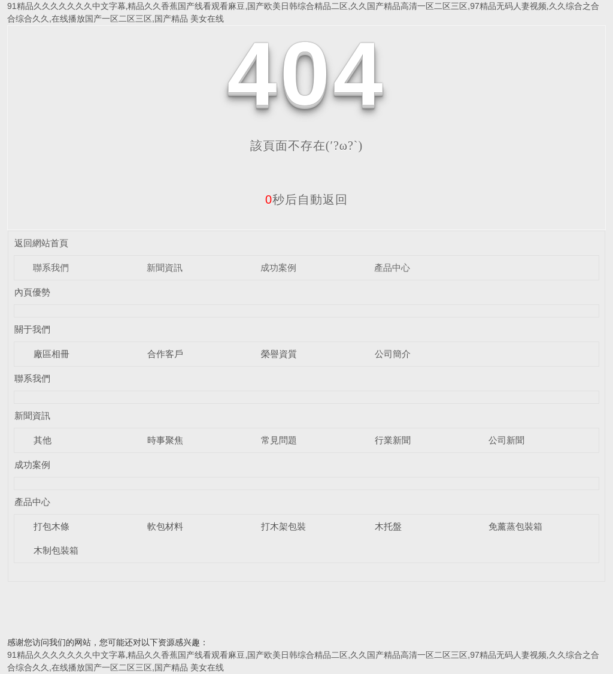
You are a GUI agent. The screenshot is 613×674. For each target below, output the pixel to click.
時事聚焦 (165, 440)
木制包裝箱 (56, 550)
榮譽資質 (279, 354)
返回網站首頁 (41, 243)
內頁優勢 (32, 292)
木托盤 (388, 526)
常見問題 (279, 440)
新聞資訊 (165, 267)
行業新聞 (393, 440)
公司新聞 (506, 440)
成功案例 (278, 267)
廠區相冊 (51, 354)
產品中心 (392, 267)
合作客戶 (165, 354)
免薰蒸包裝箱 (515, 526)
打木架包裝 (283, 526)
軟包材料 (165, 526)
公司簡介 (393, 354)
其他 (42, 440)
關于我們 (32, 329)
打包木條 (51, 526)
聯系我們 (51, 267)
